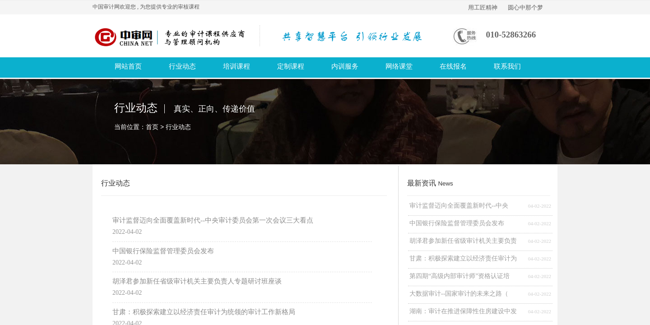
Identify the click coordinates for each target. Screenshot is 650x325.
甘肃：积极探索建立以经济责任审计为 (463, 258)
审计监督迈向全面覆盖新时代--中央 (458, 205)
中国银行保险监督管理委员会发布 (456, 223)
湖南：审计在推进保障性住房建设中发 (463, 311)
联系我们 (507, 66)
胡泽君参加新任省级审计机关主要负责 (463, 240)
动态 (184, 126)
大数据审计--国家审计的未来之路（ (458, 293)
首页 (152, 126)
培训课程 (236, 66)
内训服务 (344, 66)
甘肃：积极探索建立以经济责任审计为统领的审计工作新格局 (203, 312)
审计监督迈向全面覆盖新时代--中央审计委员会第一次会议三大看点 (212, 220)
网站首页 (128, 66)
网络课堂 (399, 66)
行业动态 (182, 66)
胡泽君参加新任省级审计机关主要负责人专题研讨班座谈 (197, 281)
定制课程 (290, 66)
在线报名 (453, 66)
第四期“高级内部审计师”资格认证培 (459, 276)
